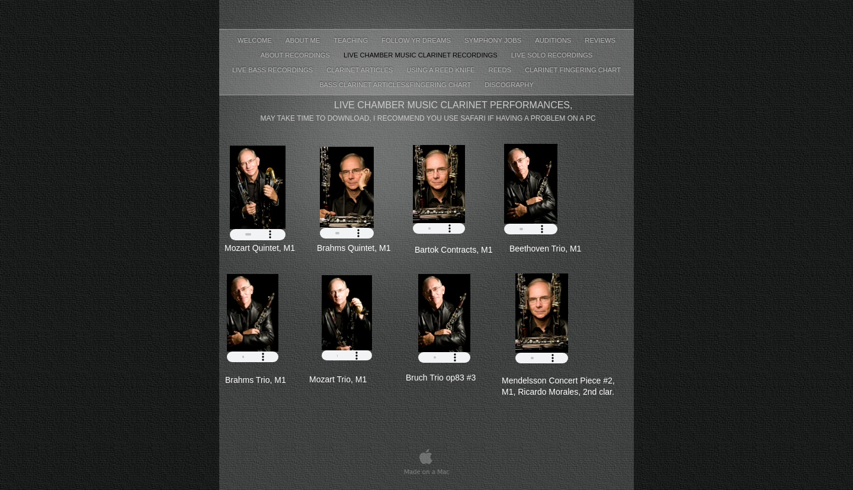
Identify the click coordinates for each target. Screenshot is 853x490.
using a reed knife (441, 69)
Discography (509, 84)
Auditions (554, 40)
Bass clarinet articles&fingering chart (396, 84)
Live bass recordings (273, 69)
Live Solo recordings (551, 55)
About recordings (296, 55)
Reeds (501, 69)
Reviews (600, 40)
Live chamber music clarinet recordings (421, 55)
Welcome (256, 40)
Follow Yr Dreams (417, 40)
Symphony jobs (493, 40)
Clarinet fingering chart (573, 69)
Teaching (351, 40)
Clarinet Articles (360, 69)
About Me (304, 40)
